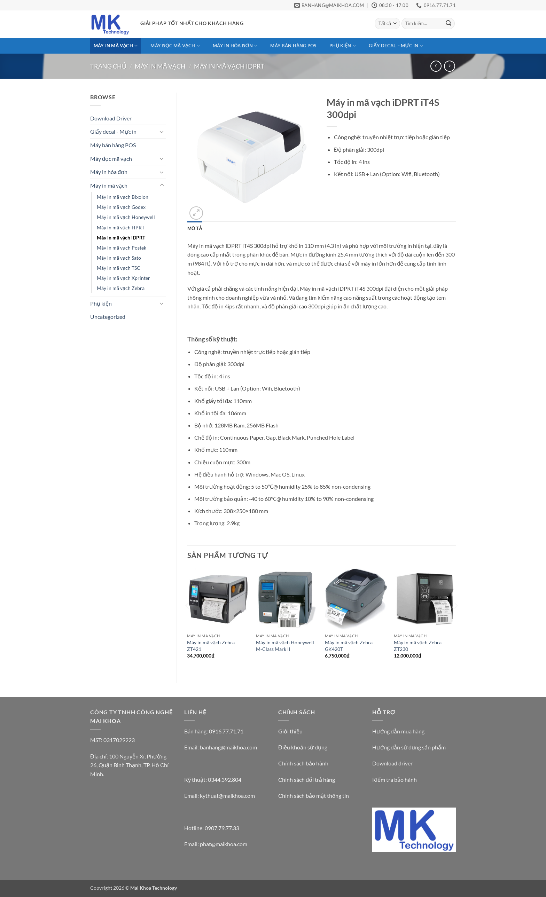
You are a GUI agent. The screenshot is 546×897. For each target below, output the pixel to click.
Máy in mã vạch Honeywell (126, 217)
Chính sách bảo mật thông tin (313, 795)
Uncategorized (107, 316)
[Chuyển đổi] (162, 131)
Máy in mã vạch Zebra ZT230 (418, 645)
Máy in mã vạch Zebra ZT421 (211, 645)
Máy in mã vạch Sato (119, 258)
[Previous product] (449, 66)
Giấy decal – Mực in (396, 45)
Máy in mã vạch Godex (121, 207)
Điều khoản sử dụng (302, 747)
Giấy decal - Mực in (113, 131)
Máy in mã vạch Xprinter (123, 278)
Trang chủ (108, 66)
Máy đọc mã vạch (175, 45)
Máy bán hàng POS (293, 45)
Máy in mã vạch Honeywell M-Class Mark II (285, 645)
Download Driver (111, 118)
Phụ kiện (342, 45)
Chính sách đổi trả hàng (306, 779)
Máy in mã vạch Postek (121, 248)
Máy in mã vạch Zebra (121, 288)
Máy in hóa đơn (235, 45)
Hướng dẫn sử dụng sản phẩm (409, 747)
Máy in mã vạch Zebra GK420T (349, 645)
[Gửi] (448, 24)
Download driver (392, 763)
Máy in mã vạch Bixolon (122, 197)
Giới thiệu (290, 731)
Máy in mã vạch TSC (118, 268)
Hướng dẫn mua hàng (398, 731)
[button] (196, 213)
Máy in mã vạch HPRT (121, 227)
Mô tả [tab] (194, 228)
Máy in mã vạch (116, 45)
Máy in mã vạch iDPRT (229, 66)
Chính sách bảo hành (303, 763)
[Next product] (435, 66)
